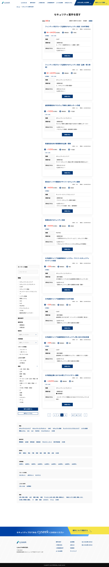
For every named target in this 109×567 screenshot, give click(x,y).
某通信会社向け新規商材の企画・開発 (58, 143)
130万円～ (60, 479)
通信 (41, 512)
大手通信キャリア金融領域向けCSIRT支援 (59, 299)
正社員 (26, 457)
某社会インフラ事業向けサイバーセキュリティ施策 (62, 182)
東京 (20, 468)
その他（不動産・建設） (25, 514)
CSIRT (49, 443)
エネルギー (46, 514)
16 (76, 430)
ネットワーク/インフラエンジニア (71, 443)
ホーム (18, 6)
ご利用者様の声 (59, 548)
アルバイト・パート (47, 457)
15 (72, 430)
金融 (36, 514)
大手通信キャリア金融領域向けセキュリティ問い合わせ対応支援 (67, 337)
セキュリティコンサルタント (39, 443)
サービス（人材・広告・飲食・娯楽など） (54, 512)
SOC (28, 446)
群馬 (45, 468)
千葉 (33, 468)
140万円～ (67, 479)
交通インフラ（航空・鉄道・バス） (74, 512)
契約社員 (32, 457)
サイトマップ (73, 551)
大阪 (53, 468)
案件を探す (58, 542)
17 (80, 430)
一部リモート (30, 490)
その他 (53, 446)
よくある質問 (59, 551)
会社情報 (72, 542)
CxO (32, 446)
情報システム (22, 446)
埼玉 (29, 468)
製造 (40, 514)
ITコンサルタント (45, 446)
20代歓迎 (47, 35)
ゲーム (52, 514)
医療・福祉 (36, 512)
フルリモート (22, 490)
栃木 (41, 468)
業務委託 (21, 457)
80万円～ (27, 479)
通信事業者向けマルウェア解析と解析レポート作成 (62, 105)
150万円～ (74, 479)
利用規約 (72, 548)
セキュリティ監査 (57, 443)
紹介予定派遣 (57, 457)
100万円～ (40, 479)
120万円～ (53, 479)
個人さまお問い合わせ (87, 545)
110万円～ (47, 479)
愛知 (49, 468)
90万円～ (33, 479)
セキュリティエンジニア (25, 443)
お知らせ (72, 545)
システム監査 (84, 443)
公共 (30, 512)
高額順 (90, 21)
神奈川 (24, 468)
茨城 (37, 468)
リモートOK (53, 35)
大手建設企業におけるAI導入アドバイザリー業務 (61, 375)
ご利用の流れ (59, 545)
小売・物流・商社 (23, 512)
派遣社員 (38, 457)
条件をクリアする (28, 428)
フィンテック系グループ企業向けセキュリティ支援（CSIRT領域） (67, 26)
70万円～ (21, 479)
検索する (28, 424)
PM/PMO (37, 446)
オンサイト (38, 490)
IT (33, 514)
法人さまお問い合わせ (87, 542)
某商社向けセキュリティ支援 (55, 220)
